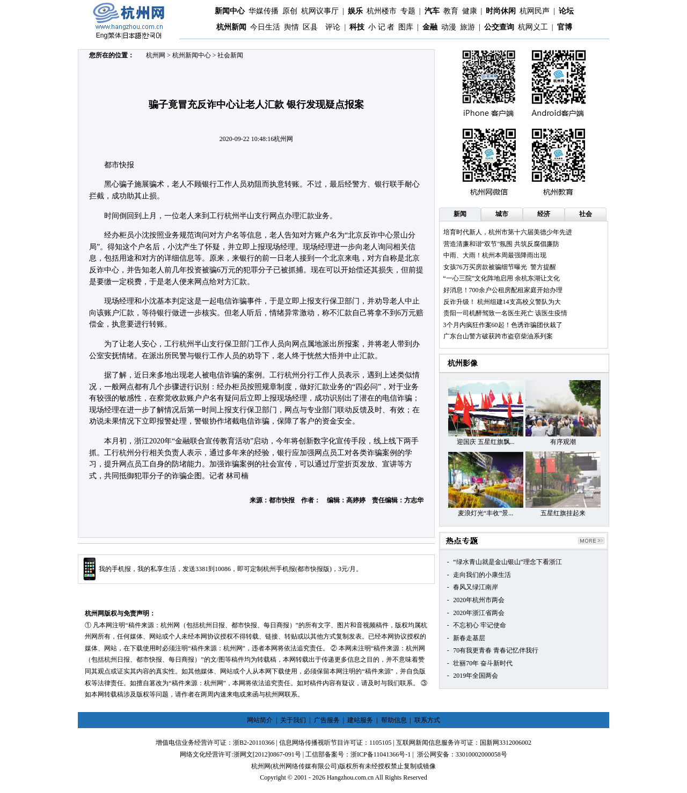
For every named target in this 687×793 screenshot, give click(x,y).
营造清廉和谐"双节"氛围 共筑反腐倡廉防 (501, 244)
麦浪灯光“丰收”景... (486, 513)
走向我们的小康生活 (482, 575)
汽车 (432, 11)
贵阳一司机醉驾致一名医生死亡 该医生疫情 (505, 313)
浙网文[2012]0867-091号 (267, 754)
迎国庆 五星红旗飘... (486, 442)
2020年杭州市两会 (479, 600)
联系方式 (427, 720)
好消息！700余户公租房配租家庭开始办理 (502, 290)
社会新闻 (230, 55)
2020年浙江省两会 (479, 613)
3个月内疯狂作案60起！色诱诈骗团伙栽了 (502, 325)
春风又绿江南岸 (475, 587)
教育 (450, 11)
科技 (356, 27)
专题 (407, 11)
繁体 (114, 35)
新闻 (460, 214)
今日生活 (265, 27)
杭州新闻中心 (191, 55)
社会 (585, 214)
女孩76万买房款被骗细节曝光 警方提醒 (499, 267)
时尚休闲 (501, 11)
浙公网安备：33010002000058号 (462, 754)
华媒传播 (264, 11)
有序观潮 (563, 442)
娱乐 (355, 11)
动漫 (448, 27)
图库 (405, 27)
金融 (429, 27)
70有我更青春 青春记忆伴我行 (495, 650)
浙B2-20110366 (254, 742)
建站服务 (360, 720)
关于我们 (293, 720)
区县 (310, 27)
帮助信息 (394, 720)
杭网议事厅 (320, 11)
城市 (501, 214)
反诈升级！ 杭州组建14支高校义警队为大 (502, 302)
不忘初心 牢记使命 (479, 625)
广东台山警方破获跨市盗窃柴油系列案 (498, 336)
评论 (332, 27)
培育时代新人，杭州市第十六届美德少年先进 (507, 232)
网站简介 (260, 720)
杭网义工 (533, 27)
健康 (469, 11)
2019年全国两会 (475, 675)
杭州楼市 (382, 11)
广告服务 (327, 720)
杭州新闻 (231, 27)
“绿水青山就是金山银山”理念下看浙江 (507, 562)
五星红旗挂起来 (563, 513)
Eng (101, 35)
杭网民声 (535, 11)
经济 (543, 214)
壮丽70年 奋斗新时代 (483, 663)
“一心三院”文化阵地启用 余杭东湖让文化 (501, 278)
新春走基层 (469, 638)
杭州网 (155, 55)
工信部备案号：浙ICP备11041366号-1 (358, 754)
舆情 (291, 27)
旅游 (467, 27)
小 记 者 (381, 27)
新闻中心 (230, 11)
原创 (289, 11)
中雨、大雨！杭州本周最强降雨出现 (494, 255)
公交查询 (499, 27)
